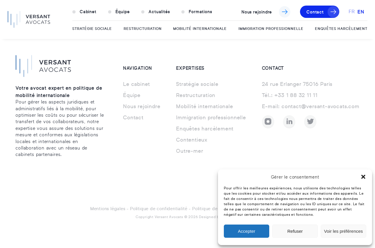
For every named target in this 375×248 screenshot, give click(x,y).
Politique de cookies (213, 209)
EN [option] (360, 11)
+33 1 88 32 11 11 (290, 95)
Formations (200, 11)
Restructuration (143, 28)
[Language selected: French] (358, 12)
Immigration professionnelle (271, 28)
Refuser (295, 231)
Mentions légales (107, 209)
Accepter (246, 231)
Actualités (159, 11)
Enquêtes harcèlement (341, 28)
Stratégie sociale (92, 28)
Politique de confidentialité (158, 209)
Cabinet (88, 11)
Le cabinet (136, 84)
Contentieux (191, 140)
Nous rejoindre (256, 11)
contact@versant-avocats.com (310, 106)
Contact (315, 11)
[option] (360, 11)
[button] (363, 177)
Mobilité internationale (200, 28)
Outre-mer (189, 151)
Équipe (122, 11)
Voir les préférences (343, 231)
